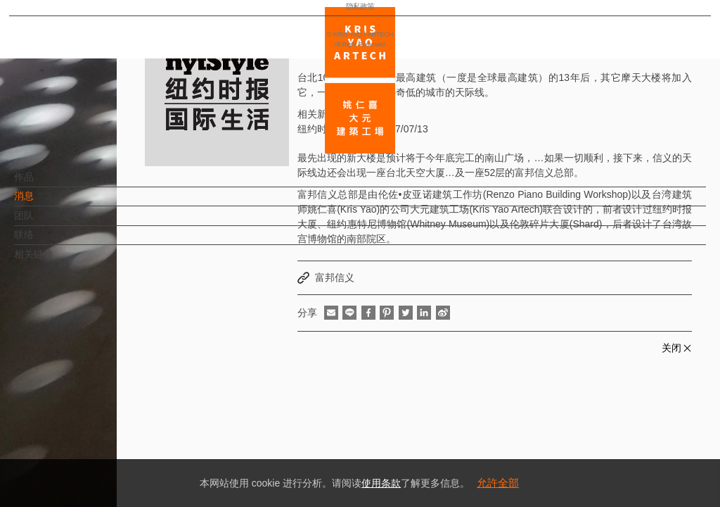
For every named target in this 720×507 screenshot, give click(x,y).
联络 (47, 241)
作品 (47, 183)
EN (96, 414)
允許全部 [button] (498, 483)
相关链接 (57, 261)
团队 (47, 222)
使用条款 (381, 483)
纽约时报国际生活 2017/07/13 (362, 128)
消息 (47, 202)
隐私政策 (72, 455)
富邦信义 (334, 277)
